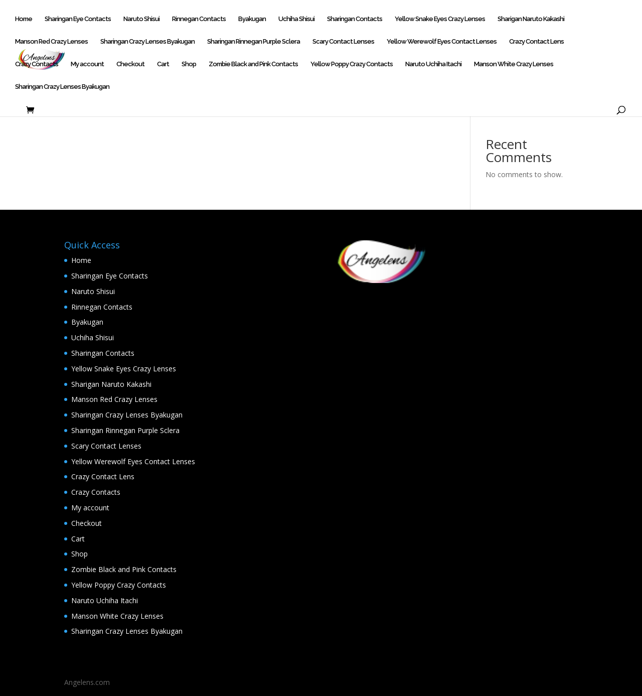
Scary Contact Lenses (343, 41)
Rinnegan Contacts (199, 19)
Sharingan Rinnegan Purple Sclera (253, 41)
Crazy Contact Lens (536, 41)
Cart (163, 64)
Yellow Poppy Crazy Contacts (351, 64)
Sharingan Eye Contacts (78, 19)
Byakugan (252, 19)
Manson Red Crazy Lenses (51, 41)
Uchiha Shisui (296, 19)
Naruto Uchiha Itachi (433, 64)
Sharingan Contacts (354, 19)
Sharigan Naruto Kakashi (531, 19)
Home (23, 19)
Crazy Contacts (36, 64)
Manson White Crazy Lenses (513, 64)
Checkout (130, 64)
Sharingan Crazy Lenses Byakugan (147, 41)
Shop (189, 64)
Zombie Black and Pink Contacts (253, 64)
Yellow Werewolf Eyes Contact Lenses (442, 41)
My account (87, 64)
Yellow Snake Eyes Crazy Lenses (440, 19)
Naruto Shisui (141, 19)
